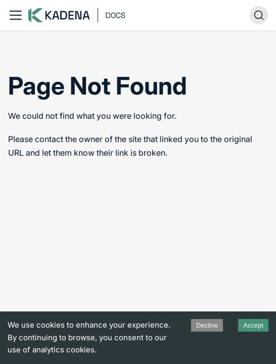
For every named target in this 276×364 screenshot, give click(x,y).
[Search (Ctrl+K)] (259, 15)
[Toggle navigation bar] (15, 15)
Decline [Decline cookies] (207, 325)
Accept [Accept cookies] (253, 325)
